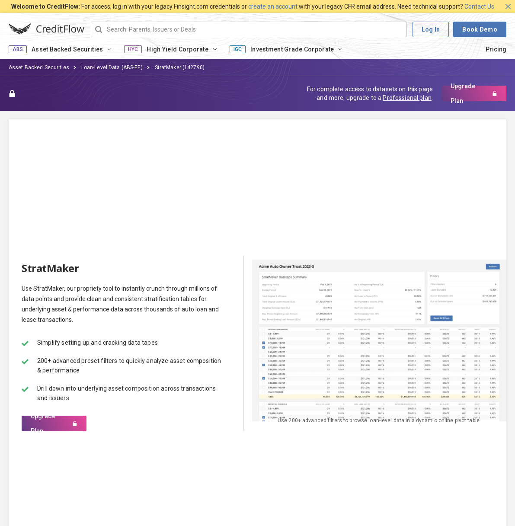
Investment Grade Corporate (292, 49)
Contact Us (479, 6)
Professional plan (407, 97)
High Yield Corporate (177, 49)
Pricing (496, 49)
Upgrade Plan (474, 93)
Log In (431, 29)
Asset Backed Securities (67, 49)
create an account (272, 6)
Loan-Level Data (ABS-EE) (112, 67)
